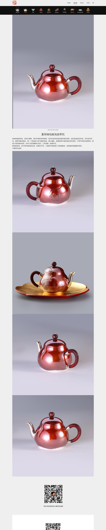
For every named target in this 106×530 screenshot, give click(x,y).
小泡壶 (25, 12)
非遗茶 (68, 2)
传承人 (88, 2)
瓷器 (33, 12)
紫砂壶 (41, 12)
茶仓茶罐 (64, 12)
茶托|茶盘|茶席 (80, 12)
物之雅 (75, 2)
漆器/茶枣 (49, 12)
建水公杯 (72, 12)
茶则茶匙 (57, 12)
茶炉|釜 (88, 12)
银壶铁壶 (17, 12)
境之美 (82, 2)
